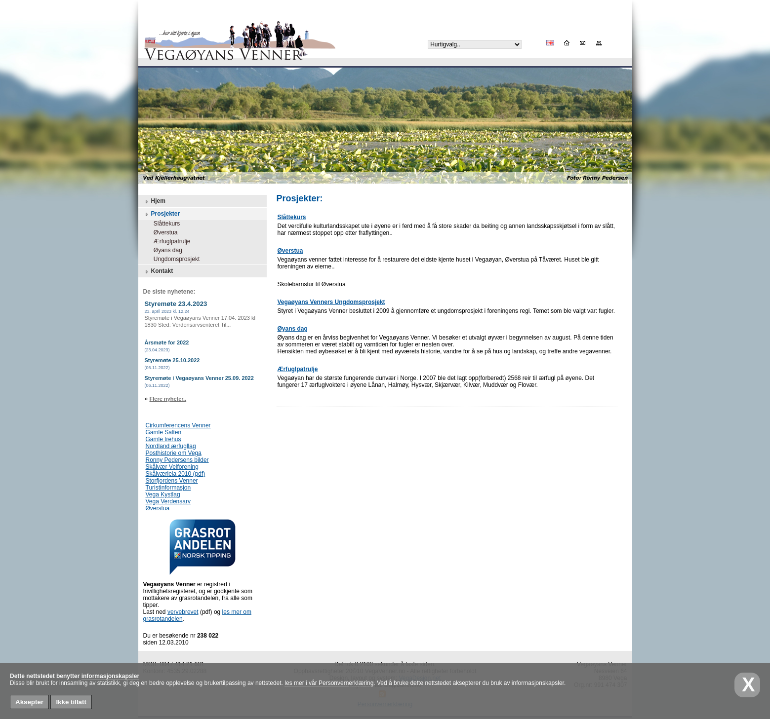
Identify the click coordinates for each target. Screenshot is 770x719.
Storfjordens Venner (172, 480)
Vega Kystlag (163, 494)
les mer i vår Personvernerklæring (328, 683)
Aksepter (29, 702)
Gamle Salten (164, 432)
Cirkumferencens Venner (178, 425)
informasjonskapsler (110, 676)
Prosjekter (161, 214)
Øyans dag (164, 250)
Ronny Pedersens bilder (177, 459)
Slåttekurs (163, 223)
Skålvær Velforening (172, 466)
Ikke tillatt (71, 702)
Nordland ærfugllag (171, 446)
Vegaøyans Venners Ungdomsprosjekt (331, 302)
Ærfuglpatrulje (169, 241)
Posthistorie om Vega (174, 453)
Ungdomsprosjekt (173, 259)
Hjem (154, 201)
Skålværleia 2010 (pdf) (175, 473)
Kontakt (158, 271)
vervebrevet (183, 611)
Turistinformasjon (168, 487)
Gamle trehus (163, 439)
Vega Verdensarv (168, 501)
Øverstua (162, 232)
